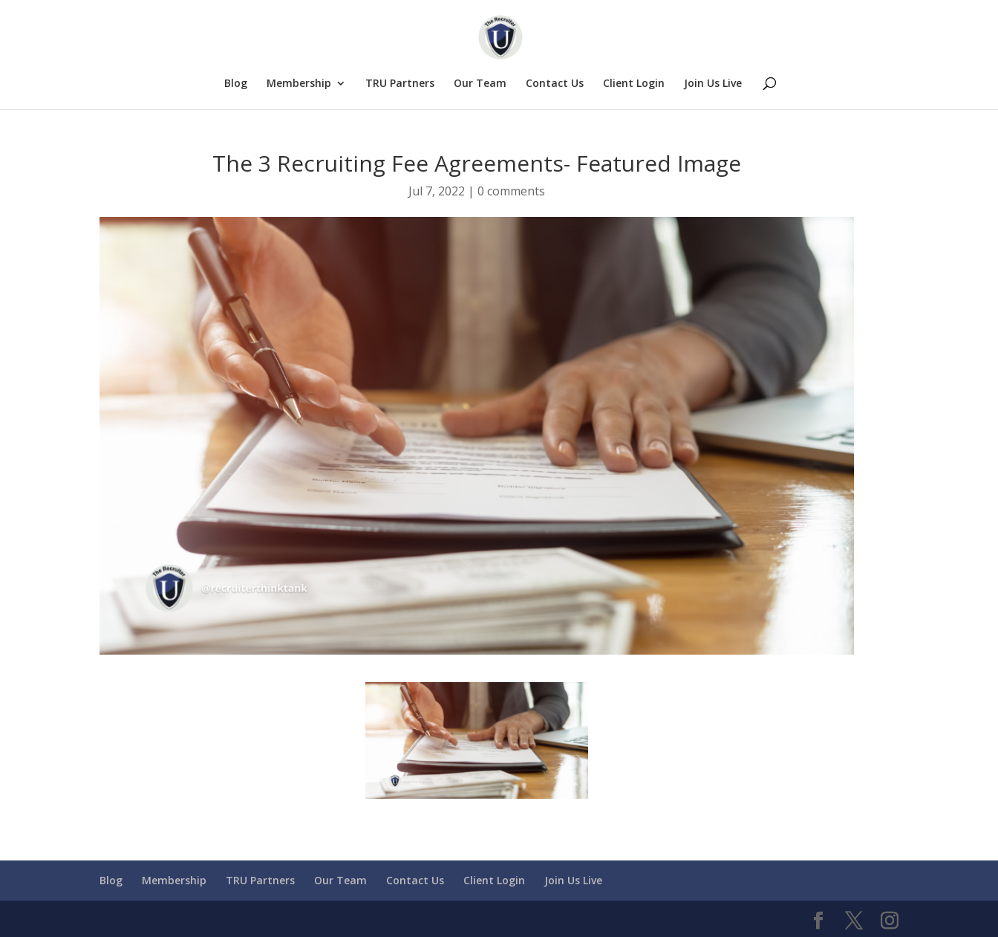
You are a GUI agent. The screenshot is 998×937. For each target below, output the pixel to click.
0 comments (511, 191)
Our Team (480, 84)
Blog (235, 84)
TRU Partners (399, 84)
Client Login (634, 84)
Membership (299, 84)
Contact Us (555, 84)
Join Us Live (713, 84)
